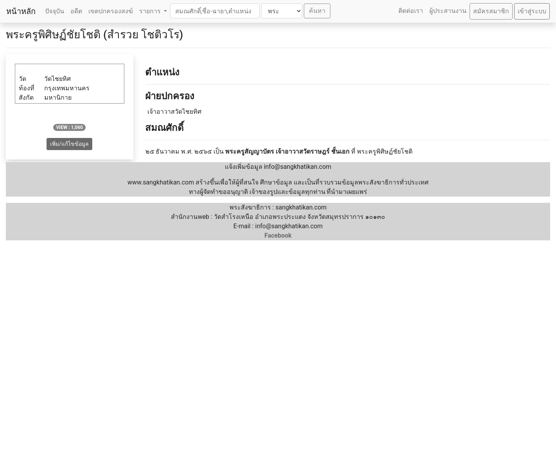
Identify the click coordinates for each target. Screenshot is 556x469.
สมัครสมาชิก (491, 11)
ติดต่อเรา (410, 10)
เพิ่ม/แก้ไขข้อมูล (69, 144)
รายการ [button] (150, 11)
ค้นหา (317, 10)
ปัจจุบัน (54, 11)
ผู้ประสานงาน (447, 10)
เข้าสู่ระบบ (532, 11)
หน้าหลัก (21, 11)
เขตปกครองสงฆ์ (110, 11)
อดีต (76, 11)
